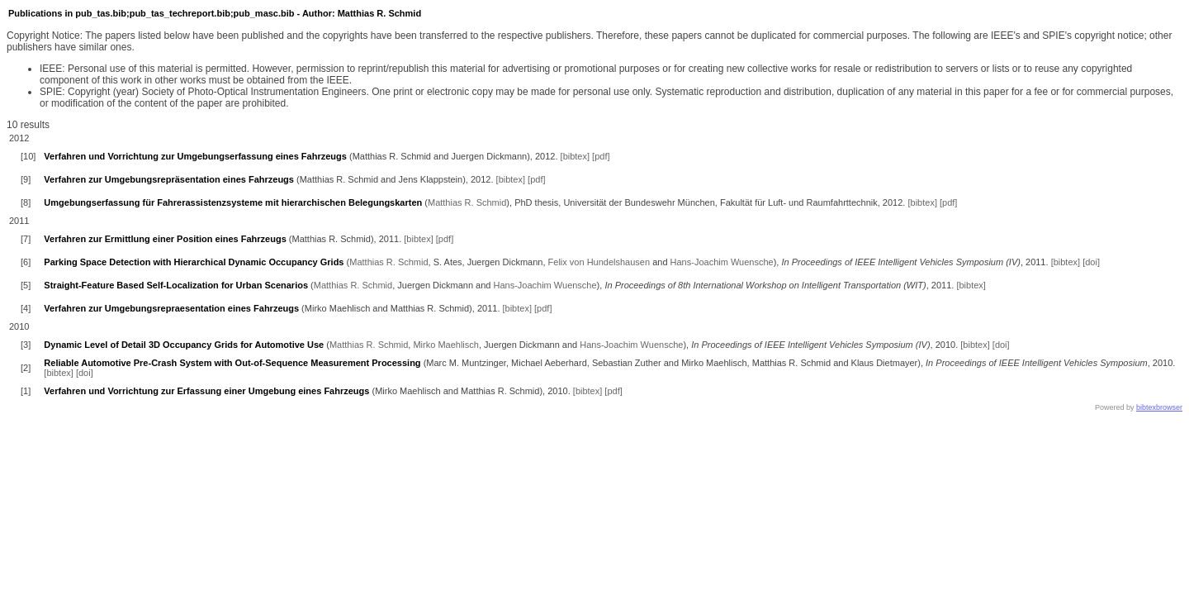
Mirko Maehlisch (445, 345)
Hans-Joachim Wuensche (722, 262)
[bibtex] (575, 156)
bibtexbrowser (1159, 407)
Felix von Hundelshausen (599, 262)
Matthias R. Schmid (467, 202)
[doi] (1091, 262)
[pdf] (600, 156)
